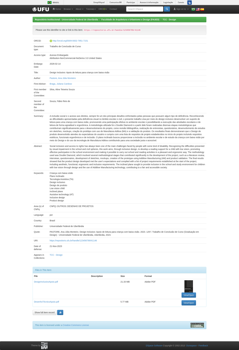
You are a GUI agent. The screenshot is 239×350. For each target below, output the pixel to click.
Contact (113, 9)
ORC (102, 9)
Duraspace (191, 345)
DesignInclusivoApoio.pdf (46, 282)
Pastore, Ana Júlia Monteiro (63, 78)
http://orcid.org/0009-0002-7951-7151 (70, 41)
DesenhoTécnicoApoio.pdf (46, 302)
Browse (68, 9)
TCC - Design (169, 19)
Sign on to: (181, 9)
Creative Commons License (76, 325)
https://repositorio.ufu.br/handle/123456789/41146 (73, 240)
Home (57, 9)
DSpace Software (154, 345)
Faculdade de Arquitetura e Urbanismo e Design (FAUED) (130, 19)
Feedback (203, 345)
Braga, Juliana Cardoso (61, 84)
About (79, 9)
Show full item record (45, 312)
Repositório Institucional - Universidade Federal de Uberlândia (66, 19)
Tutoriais (91, 9)
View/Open (189, 295)
